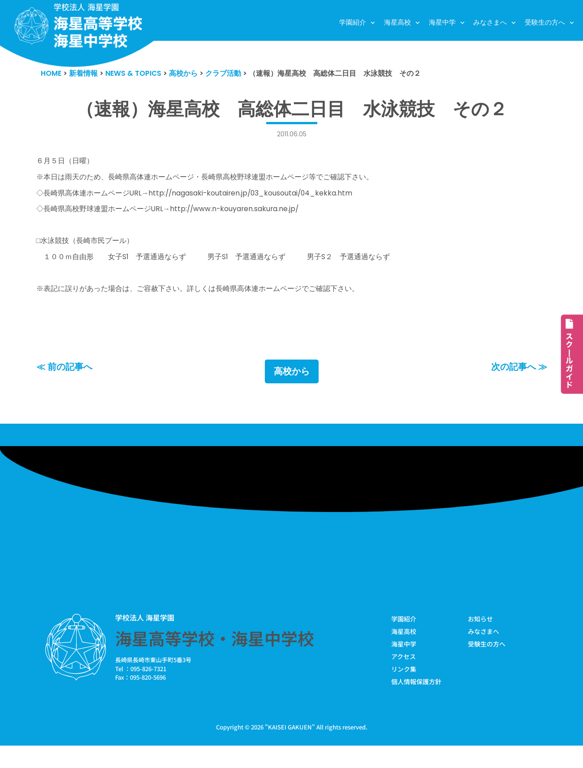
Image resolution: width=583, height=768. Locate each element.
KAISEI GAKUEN (290, 749)
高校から (292, 390)
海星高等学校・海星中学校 (214, 658)
